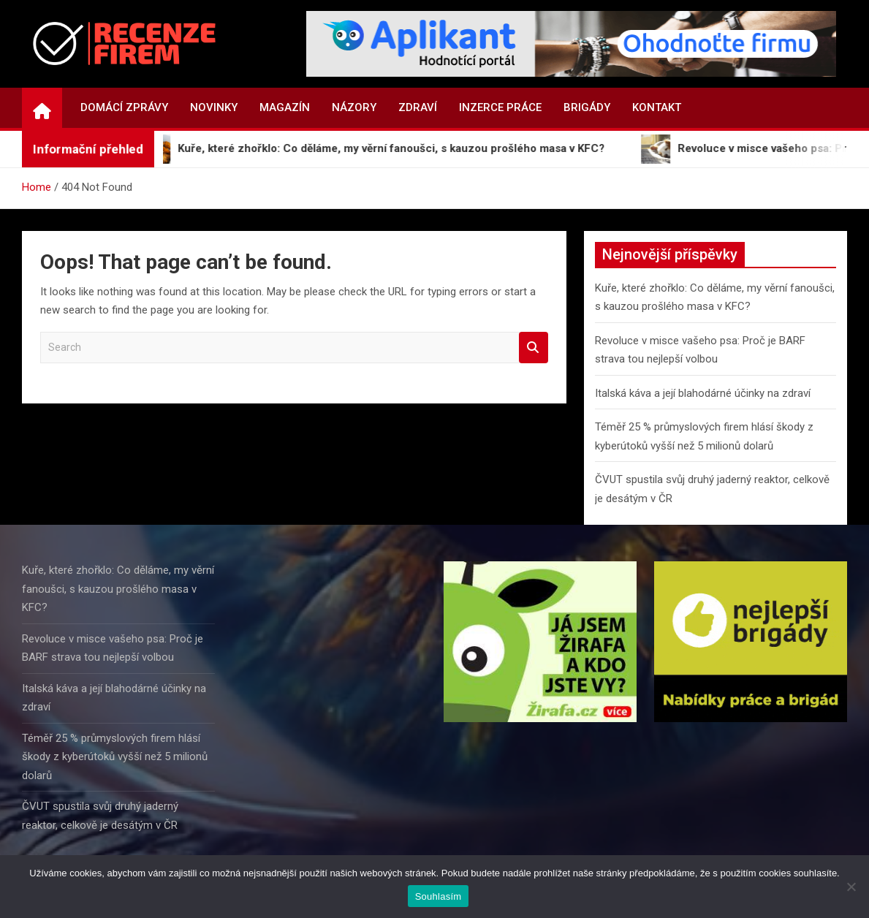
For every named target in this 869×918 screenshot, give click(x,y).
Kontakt (656, 107)
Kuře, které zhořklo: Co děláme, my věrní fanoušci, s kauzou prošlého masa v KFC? (118, 589)
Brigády (586, 107)
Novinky (214, 107)
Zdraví (417, 107)
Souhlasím (438, 896)
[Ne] (850, 886)
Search (533, 347)
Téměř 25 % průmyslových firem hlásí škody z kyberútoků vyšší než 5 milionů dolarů (115, 757)
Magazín (284, 107)
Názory (354, 107)
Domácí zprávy (124, 107)
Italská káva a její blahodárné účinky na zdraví (703, 393)
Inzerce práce (500, 107)
